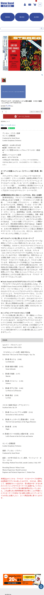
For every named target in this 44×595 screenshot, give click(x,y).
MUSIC (22, 17)
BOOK (7, 17)
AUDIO (36, 17)
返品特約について (5, 121)
